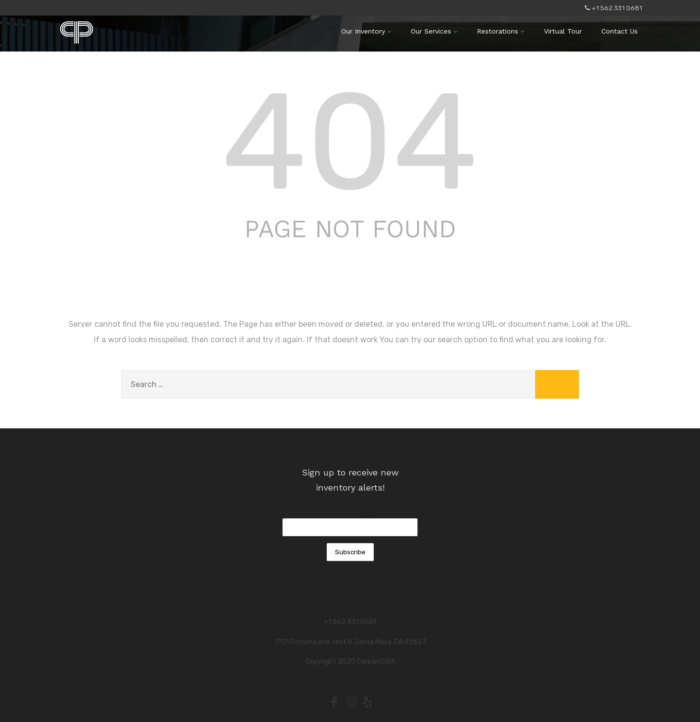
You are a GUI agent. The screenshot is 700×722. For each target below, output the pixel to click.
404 (350, 142)
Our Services (434, 31)
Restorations (501, 31)
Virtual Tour (563, 31)
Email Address (350, 511)
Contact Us (619, 31)
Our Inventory (366, 31)
